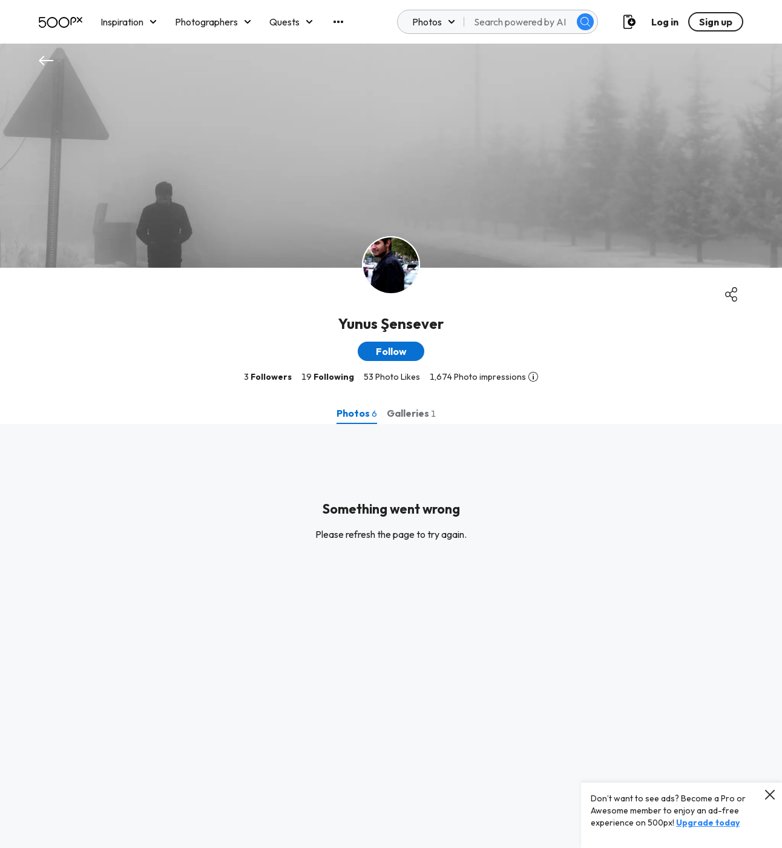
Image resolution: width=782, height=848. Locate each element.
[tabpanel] (391, 636)
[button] (391, 351)
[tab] (357, 413)
